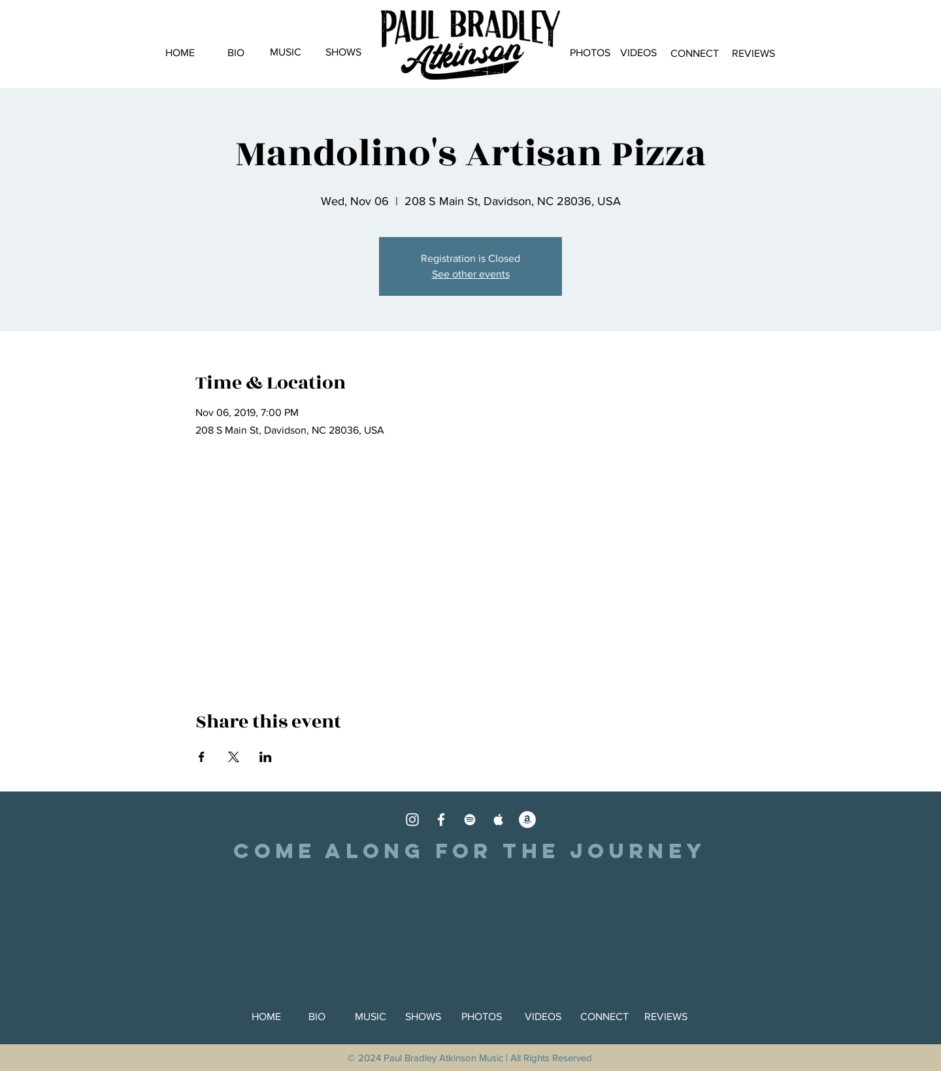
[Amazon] (527, 819)
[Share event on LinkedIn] (265, 757)
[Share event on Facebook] (201, 757)
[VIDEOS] (638, 53)
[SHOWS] (343, 52)
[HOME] (180, 53)
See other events (471, 274)
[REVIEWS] (753, 53)
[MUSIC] (285, 52)
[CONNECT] (694, 53)
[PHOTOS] (590, 53)
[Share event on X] (233, 757)
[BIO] (236, 53)
